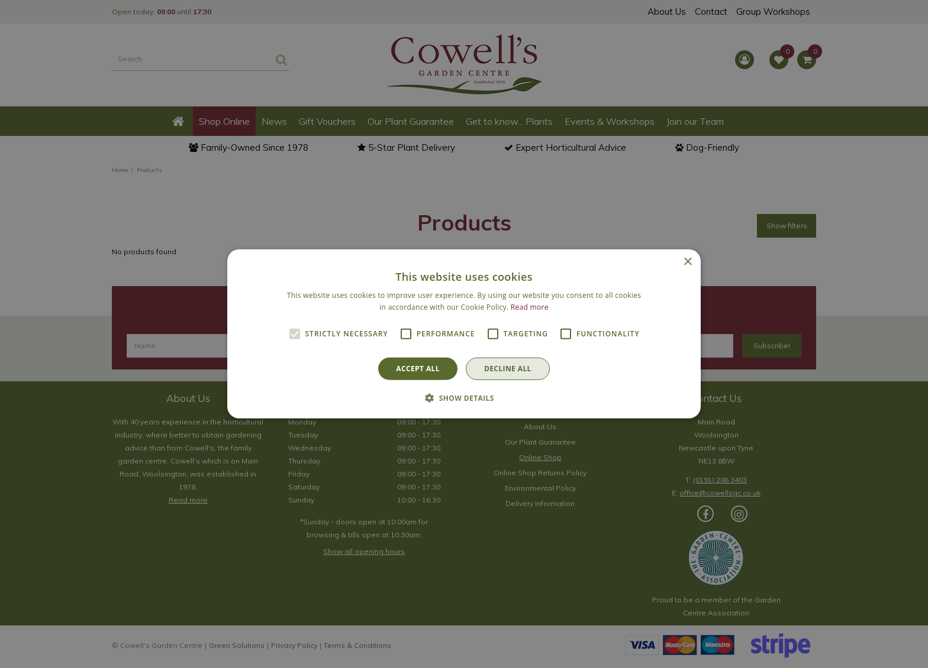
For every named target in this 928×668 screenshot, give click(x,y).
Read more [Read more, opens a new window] (530, 307)
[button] (464, 398)
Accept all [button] (418, 369)
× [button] (687, 262)
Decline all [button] (507, 369)
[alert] (464, 334)
